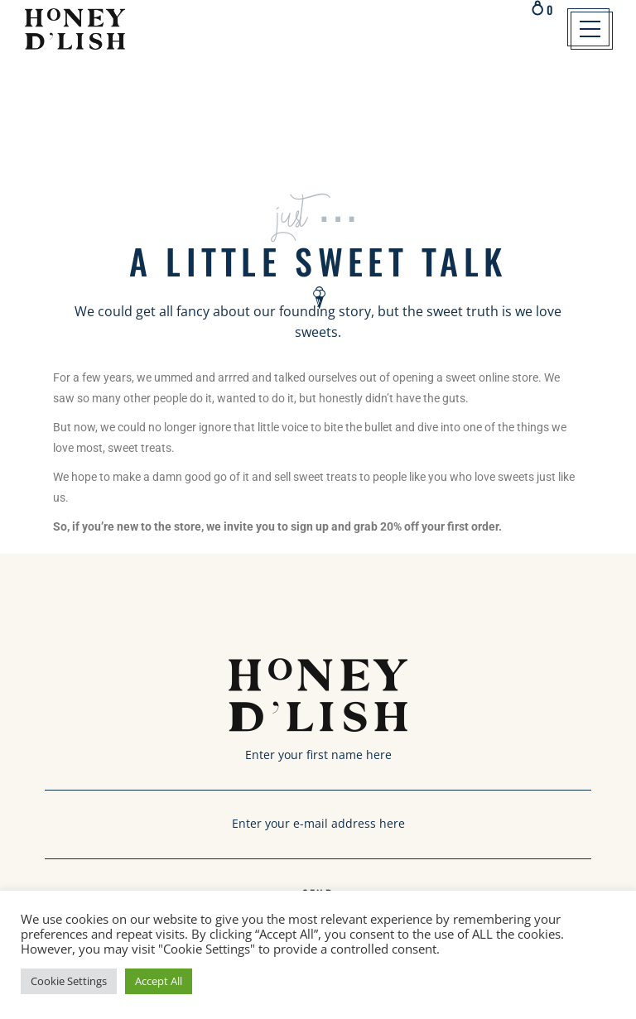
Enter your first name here (318, 765)
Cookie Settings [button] (69, 980)
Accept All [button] (158, 980)
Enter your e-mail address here (318, 833)
